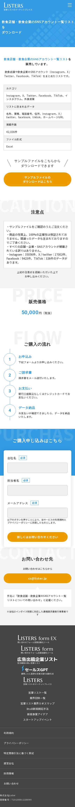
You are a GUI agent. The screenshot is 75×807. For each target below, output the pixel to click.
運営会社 (9, 763)
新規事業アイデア (37, 714)
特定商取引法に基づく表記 (19, 753)
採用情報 (9, 773)
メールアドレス (17, 503)
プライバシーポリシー (18, 522)
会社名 (11, 458)
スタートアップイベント (37, 719)
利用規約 (59, 519)
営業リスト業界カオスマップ (37, 703)
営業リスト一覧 (37, 692)
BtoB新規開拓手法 (38, 708)
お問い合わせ (11, 783)
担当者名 (13, 480)
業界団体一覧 (37, 698)
